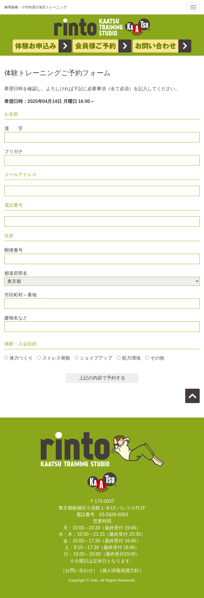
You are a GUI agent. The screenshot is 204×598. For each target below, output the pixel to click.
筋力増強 (131, 358)
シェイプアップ (96, 358)
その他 (157, 358)
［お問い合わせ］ (79, 570)
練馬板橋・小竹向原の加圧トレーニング (35, 7)
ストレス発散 (56, 358)
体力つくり (21, 358)
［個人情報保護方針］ (121, 570)
